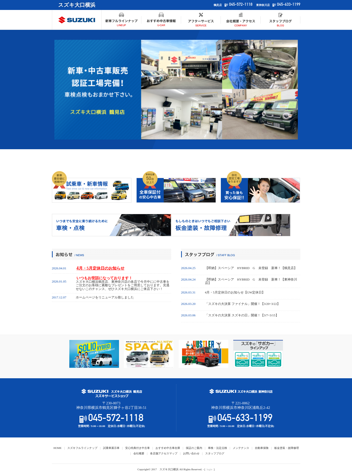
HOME (57, 447)
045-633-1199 (288, 5)
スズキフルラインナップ (82, 447)
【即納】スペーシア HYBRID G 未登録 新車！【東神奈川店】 (251, 281)
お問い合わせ (191, 453)
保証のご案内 (194, 447)
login (209, 469)
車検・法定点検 (217, 447)
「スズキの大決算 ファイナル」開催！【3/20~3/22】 (242, 304)
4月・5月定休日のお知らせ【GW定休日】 (235, 292)
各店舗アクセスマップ (163, 453)
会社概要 (138, 453)
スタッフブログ (214, 453)
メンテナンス (241, 447)
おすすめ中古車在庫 (168, 447)
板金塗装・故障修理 (286, 447)
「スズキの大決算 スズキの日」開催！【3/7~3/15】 (242, 315)
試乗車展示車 (111, 447)
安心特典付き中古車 (137, 447)
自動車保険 (262, 447)
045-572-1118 (240, 5)
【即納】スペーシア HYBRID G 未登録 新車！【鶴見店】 (251, 268)
